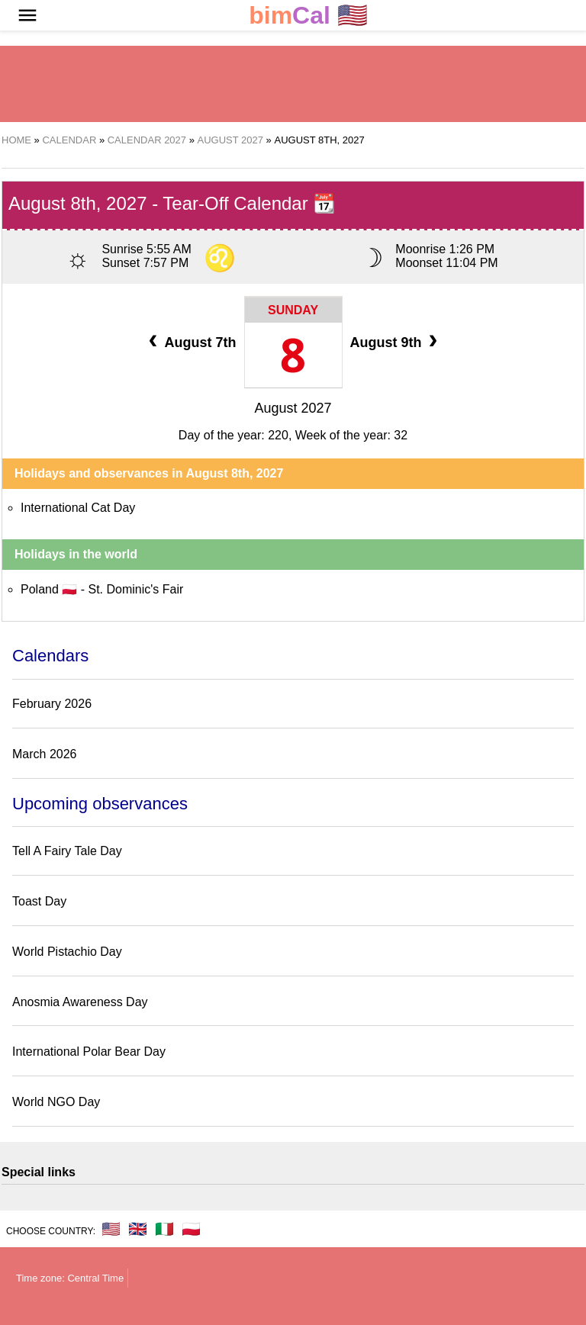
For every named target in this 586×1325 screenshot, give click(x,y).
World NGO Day (56, 1101)
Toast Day (39, 901)
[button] (27, 15)
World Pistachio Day (67, 951)
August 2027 (292, 408)
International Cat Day (78, 507)
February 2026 (52, 703)
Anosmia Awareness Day (80, 1001)
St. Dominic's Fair (135, 589)
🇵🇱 (191, 1228)
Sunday (293, 310)
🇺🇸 (308, 15)
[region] (293, 84)
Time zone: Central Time (70, 1278)
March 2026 (44, 754)
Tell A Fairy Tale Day (67, 850)
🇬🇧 (137, 1228)
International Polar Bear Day (89, 1051)
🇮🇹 (164, 1228)
